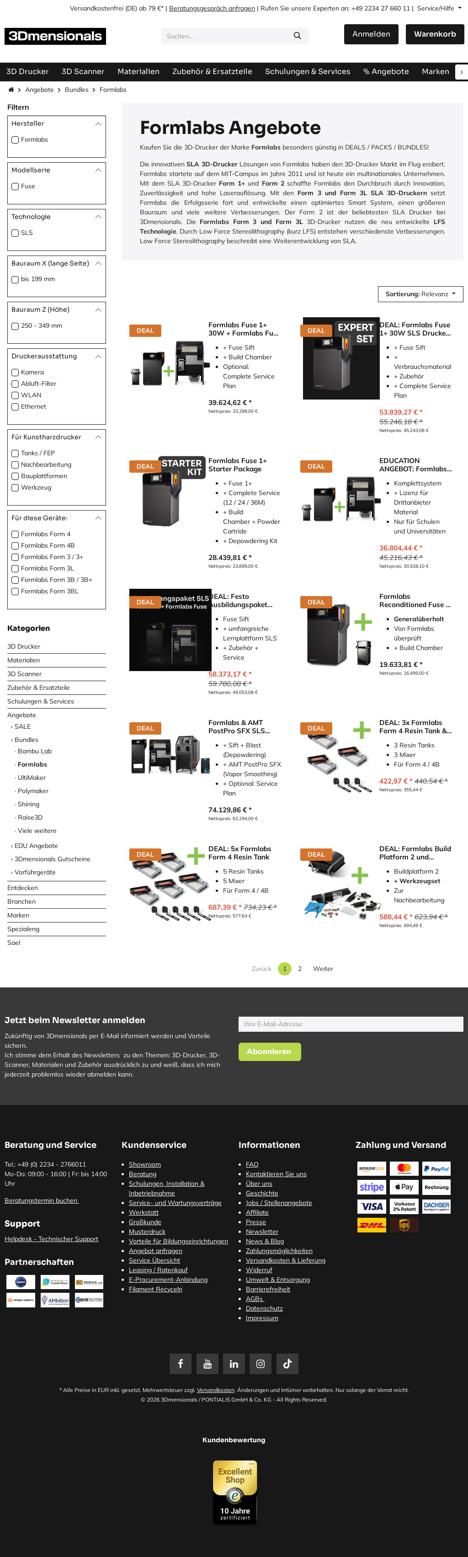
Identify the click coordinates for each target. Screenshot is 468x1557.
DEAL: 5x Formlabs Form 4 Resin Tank (239, 853)
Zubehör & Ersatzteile (38, 687)
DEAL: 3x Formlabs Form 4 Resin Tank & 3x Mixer (413, 727)
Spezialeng (23, 929)
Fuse (28, 186)
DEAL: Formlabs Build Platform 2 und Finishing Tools (415, 853)
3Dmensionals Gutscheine (52, 859)
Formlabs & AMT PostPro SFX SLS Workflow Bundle (236, 727)
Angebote (39, 89)
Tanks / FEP (38, 453)
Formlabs (34, 139)
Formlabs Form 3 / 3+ (52, 557)
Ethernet (33, 406)
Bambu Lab (35, 751)
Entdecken (22, 888)
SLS (27, 233)
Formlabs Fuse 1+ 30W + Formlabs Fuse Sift (244, 329)
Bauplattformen (44, 476)
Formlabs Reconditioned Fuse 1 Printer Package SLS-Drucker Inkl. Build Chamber (414, 600)
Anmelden (371, 34)
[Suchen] (297, 36)
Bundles (77, 89)
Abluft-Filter (38, 383)
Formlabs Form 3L (47, 568)
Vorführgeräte (35, 872)
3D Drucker (23, 646)
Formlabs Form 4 (45, 534)
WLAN (31, 395)
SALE (23, 726)
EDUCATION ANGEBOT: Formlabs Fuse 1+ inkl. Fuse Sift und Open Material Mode (415, 465)
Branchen (21, 901)
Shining (28, 804)
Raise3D (30, 817)
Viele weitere (37, 830)
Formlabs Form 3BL (50, 591)
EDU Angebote (36, 846)
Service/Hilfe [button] (436, 8)
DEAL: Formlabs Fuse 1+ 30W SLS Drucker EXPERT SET (414, 329)
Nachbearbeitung (46, 464)
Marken (18, 915)
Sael (13, 942)
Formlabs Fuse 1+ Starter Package (237, 465)
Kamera (32, 372)
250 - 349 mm (41, 325)
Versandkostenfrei (96, 8)
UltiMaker (32, 777)
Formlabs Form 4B (48, 545)
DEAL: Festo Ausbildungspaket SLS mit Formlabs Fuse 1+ (237, 600)
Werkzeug (36, 487)
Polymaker (33, 791)
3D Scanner (24, 674)
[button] (420, 294)
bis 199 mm (38, 279)
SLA (349, 241)
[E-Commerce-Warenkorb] (435, 34)
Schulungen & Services (40, 701)
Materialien (23, 660)
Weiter (323, 969)
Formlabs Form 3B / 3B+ (56, 580)
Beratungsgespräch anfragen (212, 8)
